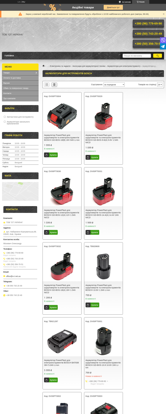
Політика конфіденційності (101, 411)
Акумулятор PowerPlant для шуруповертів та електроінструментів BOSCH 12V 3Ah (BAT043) (102, 362)
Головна (9, 56)
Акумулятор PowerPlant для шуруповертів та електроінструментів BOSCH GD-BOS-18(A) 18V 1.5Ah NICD (102, 214)
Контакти (7, 93)
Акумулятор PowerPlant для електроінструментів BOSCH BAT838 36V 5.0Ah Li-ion (61, 287)
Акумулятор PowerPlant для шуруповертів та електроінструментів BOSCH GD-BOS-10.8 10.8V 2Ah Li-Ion (102, 289)
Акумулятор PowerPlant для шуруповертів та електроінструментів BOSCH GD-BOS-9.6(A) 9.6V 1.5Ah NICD (102, 139)
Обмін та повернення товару (15, 88)
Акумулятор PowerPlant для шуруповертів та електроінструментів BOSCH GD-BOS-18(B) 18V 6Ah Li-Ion (61, 137)
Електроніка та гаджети (60, 66)
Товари (6, 73)
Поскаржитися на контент (80, 411)
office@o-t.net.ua (13, 276)
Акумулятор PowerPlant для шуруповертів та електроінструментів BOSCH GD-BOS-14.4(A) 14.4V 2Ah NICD (61, 214)
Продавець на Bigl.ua (83, 409)
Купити (53, 155)
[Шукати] (157, 56)
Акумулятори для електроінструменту (123, 66)
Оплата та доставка (12, 78)
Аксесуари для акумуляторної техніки (88, 66)
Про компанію (9, 98)
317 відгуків (126, 2)
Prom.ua (96, 406)
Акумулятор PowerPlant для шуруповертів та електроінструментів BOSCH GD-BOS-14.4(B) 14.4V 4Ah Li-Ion (61, 363)
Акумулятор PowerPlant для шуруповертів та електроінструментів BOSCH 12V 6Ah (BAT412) (144, 362)
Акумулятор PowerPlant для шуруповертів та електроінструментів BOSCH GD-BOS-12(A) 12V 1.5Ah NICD (144, 139)
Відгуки (6, 83)
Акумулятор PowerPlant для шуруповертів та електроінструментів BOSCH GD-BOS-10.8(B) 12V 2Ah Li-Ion (144, 289)
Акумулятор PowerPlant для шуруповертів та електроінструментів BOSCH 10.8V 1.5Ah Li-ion (144, 212)
